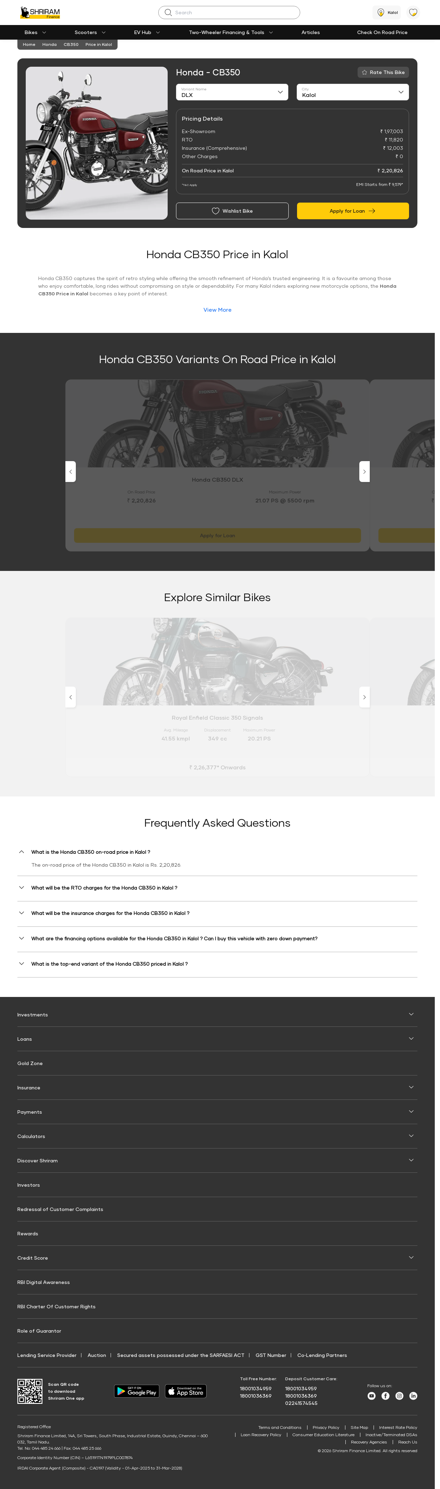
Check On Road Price (382, 32)
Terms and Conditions (280, 1427)
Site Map (359, 1427)
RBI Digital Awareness (43, 1282)
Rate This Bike (387, 72)
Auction (97, 1355)
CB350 (71, 44)
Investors (28, 1185)
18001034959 (256, 1388)
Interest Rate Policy (398, 1427)
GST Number (271, 1355)
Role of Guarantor (39, 1331)
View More (217, 309)
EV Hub (142, 32)
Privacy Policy (326, 1427)
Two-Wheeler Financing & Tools (226, 32)
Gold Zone (30, 1063)
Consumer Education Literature (323, 1434)
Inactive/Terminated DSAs (391, 1434)
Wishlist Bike (232, 211)
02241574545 (301, 1403)
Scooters (86, 32)
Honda (49, 44)
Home (29, 44)
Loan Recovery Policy (261, 1434)
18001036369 (256, 1396)
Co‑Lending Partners (322, 1355)
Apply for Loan (353, 211)
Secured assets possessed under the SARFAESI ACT (181, 1355)
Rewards (27, 1233)
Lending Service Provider (47, 1355)
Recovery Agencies (369, 1442)
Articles (311, 32)
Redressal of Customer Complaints (60, 1209)
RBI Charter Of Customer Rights (56, 1306)
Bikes (31, 32)
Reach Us (407, 1442)
